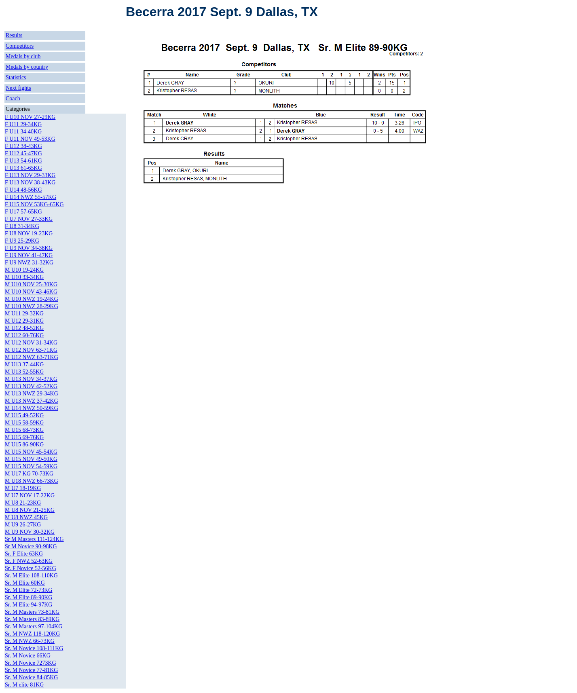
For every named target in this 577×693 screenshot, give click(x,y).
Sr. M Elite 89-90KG (28, 597)
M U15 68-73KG (24, 430)
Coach (13, 98)
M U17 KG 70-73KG (29, 474)
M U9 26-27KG (23, 525)
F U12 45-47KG (23, 153)
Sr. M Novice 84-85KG (31, 677)
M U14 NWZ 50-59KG (31, 408)
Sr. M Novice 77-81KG (31, 670)
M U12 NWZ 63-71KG (31, 357)
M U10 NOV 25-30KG (31, 284)
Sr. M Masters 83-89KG (32, 619)
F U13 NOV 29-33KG (30, 175)
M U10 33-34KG (24, 277)
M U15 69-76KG (24, 437)
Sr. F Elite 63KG (24, 554)
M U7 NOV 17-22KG (30, 495)
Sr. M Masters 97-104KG (33, 626)
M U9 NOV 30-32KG (30, 532)
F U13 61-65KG (23, 168)
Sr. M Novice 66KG (28, 656)
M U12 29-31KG (24, 321)
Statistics (16, 77)
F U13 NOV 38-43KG (30, 183)
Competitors (20, 46)
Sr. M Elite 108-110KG (31, 576)
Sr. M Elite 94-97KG (28, 605)
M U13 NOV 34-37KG (31, 379)
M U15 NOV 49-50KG (31, 459)
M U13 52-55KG (24, 372)
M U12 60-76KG (24, 335)
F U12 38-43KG (23, 146)
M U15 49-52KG (24, 415)
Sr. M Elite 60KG (25, 583)
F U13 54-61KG (23, 161)
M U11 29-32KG (24, 314)
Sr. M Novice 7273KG (30, 663)
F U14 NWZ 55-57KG (30, 197)
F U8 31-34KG (22, 226)
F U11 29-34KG (23, 124)
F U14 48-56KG (23, 190)
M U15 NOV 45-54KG (31, 452)
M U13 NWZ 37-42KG (31, 401)
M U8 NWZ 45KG (26, 517)
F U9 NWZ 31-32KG (29, 263)
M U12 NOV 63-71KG (31, 350)
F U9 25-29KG (22, 241)
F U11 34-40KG (23, 132)
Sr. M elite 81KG (24, 685)
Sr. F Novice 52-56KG (30, 568)
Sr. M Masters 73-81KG (32, 612)
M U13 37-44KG (24, 364)
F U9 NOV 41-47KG (29, 255)
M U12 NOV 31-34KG (31, 343)
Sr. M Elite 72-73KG (28, 590)
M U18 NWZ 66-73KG (31, 481)
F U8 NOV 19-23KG (29, 233)
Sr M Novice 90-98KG (31, 546)
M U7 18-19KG (23, 488)
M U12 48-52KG (24, 328)
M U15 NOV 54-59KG (31, 466)
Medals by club (23, 56)
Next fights (18, 88)
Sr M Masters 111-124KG (34, 539)
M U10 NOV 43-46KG (31, 292)
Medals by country (27, 67)
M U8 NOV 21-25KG (30, 510)
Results (14, 35)
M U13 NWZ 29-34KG (31, 394)
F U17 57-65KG (23, 212)
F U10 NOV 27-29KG (30, 117)
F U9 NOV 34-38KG (29, 248)
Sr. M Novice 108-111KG (34, 648)
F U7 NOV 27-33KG (29, 219)
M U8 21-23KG (23, 503)
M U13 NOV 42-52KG (31, 386)
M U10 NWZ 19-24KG (31, 299)
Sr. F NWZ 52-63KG (29, 561)
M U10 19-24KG (24, 270)
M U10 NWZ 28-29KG (31, 306)
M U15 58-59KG (24, 423)
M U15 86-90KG (24, 445)
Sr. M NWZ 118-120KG (32, 634)
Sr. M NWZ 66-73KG (30, 641)
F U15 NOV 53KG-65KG (34, 204)
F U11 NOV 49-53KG (30, 139)
